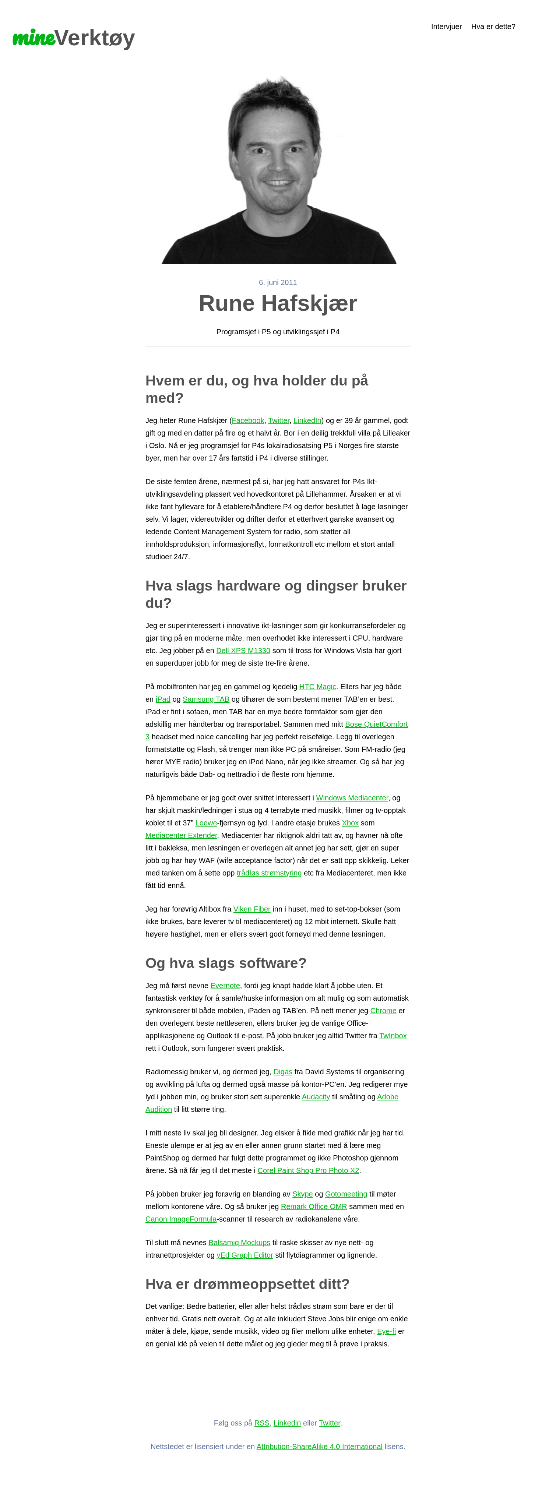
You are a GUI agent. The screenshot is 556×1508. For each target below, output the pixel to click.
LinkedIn (307, 420)
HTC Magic (317, 687)
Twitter (278, 420)
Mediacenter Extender (181, 835)
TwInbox (393, 1036)
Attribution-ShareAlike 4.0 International (320, 1446)
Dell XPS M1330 (243, 650)
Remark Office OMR (314, 1206)
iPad (163, 699)
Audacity (316, 1097)
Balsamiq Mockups (240, 1243)
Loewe (206, 823)
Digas (283, 1072)
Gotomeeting (346, 1194)
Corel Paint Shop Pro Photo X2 (308, 1170)
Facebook (248, 420)
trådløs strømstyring (269, 873)
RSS (262, 1423)
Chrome (383, 1011)
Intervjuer (446, 26)
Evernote (225, 986)
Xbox (350, 823)
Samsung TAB (206, 699)
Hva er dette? (493, 26)
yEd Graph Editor (245, 1255)
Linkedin (287, 1423)
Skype (302, 1194)
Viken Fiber (252, 909)
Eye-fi (386, 1331)
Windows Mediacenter (352, 798)
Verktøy (73, 36)
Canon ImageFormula (181, 1219)
